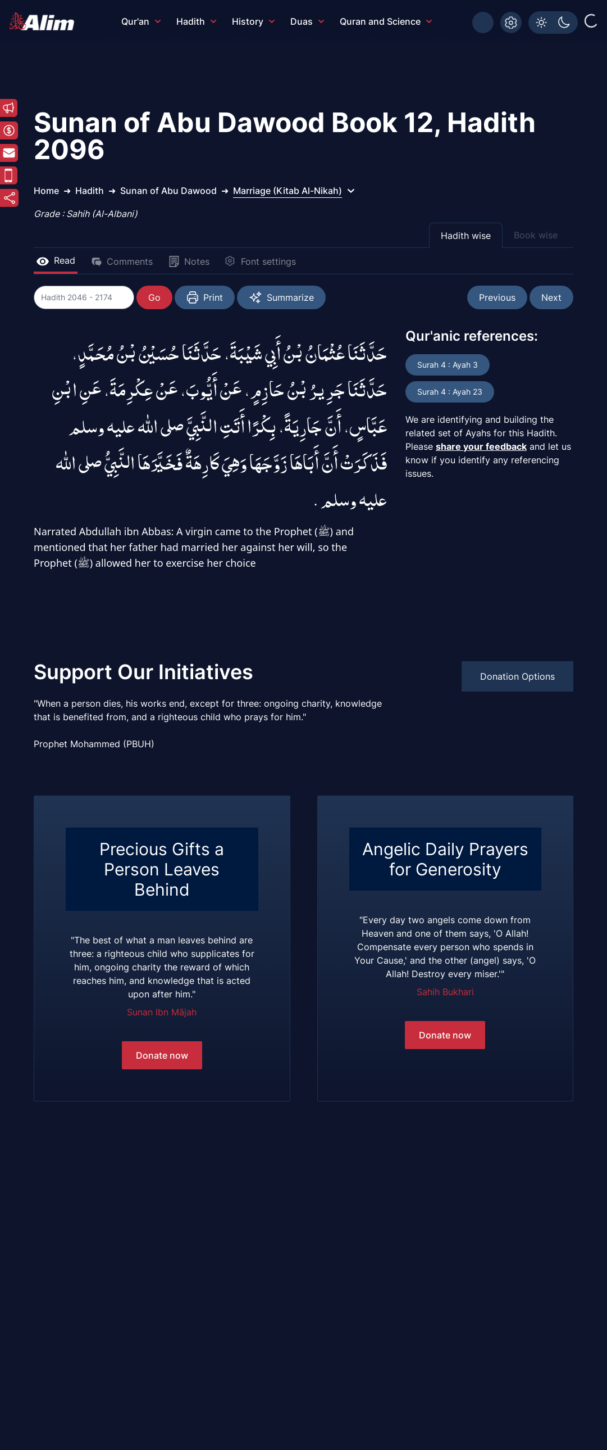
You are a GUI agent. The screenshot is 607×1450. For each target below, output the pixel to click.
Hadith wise (466, 235)
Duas (307, 21)
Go (155, 297)
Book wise (536, 235)
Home (46, 190)
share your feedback (481, 446)
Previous (497, 297)
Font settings (260, 261)
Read (55, 260)
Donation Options (517, 676)
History (253, 21)
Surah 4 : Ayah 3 (447, 364)
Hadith (196, 21)
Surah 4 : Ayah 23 (449, 391)
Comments (122, 261)
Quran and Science (386, 21)
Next (551, 297)
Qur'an (141, 21)
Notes (188, 261)
